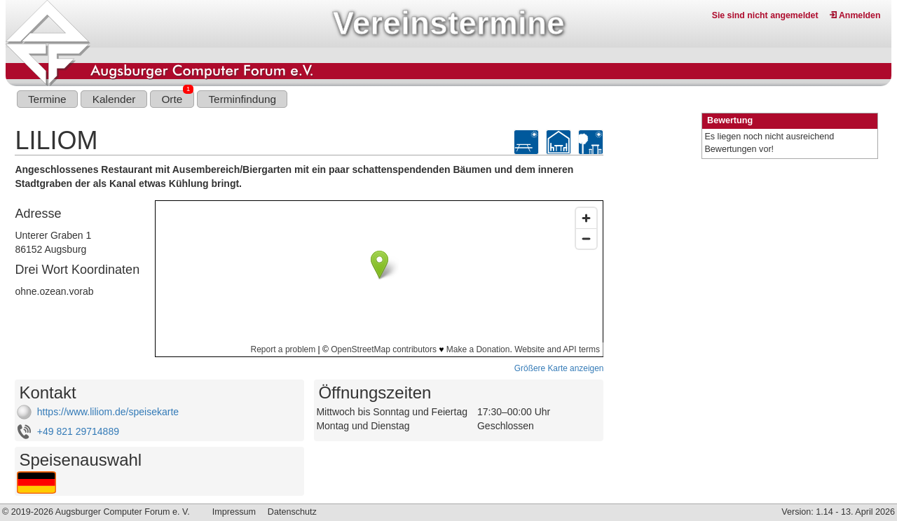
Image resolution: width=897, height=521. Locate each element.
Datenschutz (292, 512)
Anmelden (855, 15)
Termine (47, 99)
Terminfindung (242, 99)
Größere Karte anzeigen (559, 368)
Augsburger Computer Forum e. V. (122, 512)
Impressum (234, 512)
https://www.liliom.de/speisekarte (108, 411)
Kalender (114, 99)
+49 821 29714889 (78, 431)
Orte (177, 97)
